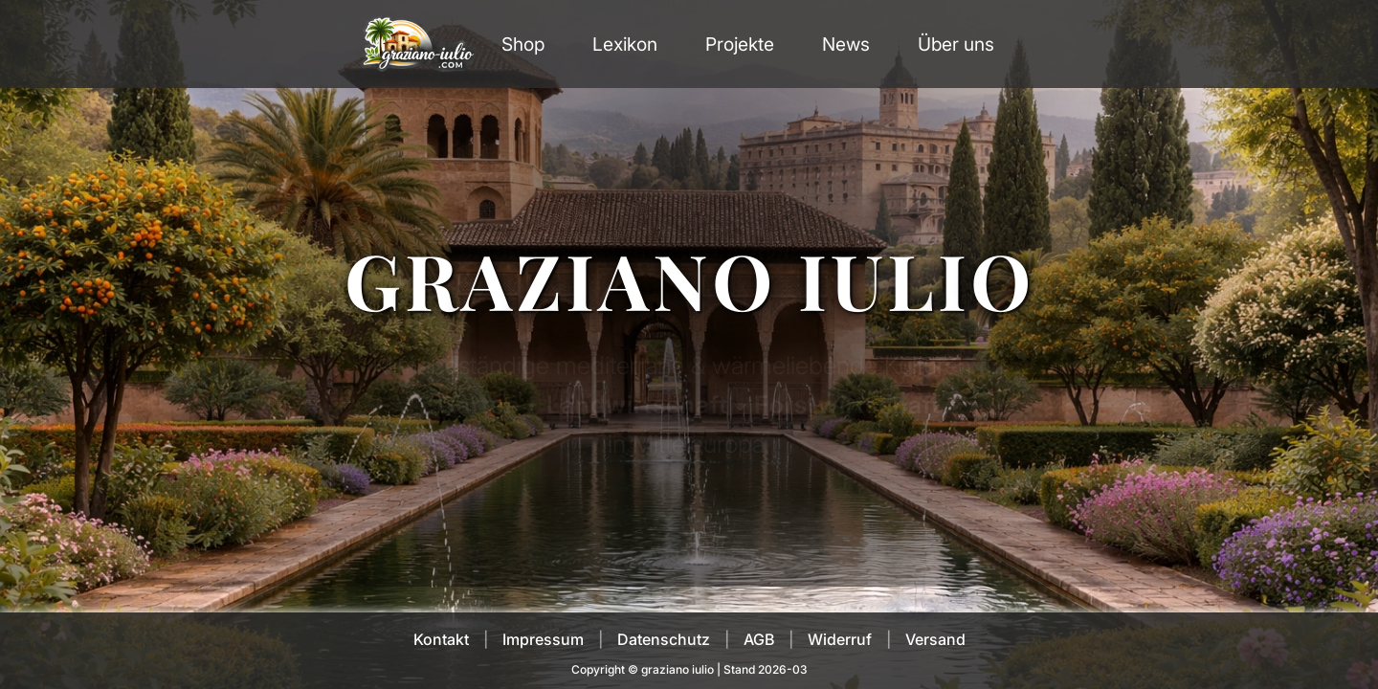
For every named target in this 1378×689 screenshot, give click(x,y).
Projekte (739, 44)
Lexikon (624, 44)
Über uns (956, 44)
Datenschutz (663, 639)
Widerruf (840, 639)
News (846, 44)
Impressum (543, 639)
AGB (759, 639)
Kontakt (441, 639)
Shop (523, 44)
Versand (935, 639)
